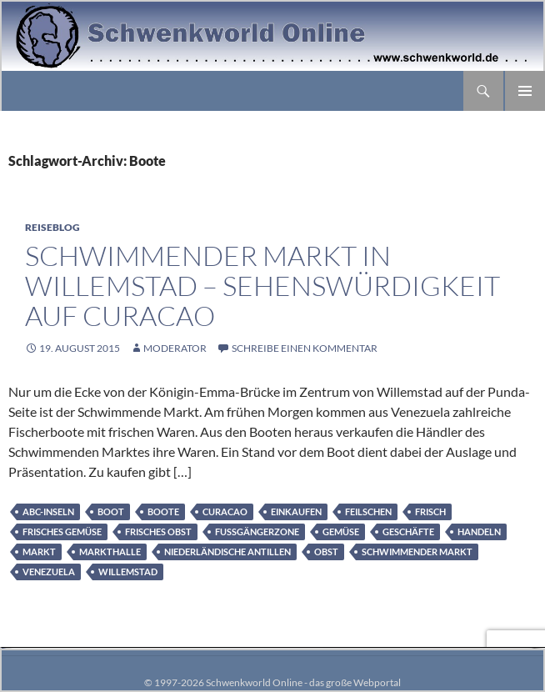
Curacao (225, 511)
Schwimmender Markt (417, 551)
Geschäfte (408, 531)
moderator (175, 348)
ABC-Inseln (48, 511)
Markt (39, 551)
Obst (326, 551)
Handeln (479, 531)
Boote (163, 511)
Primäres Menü (525, 91)
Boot (111, 511)
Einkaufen (296, 511)
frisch (430, 511)
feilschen (368, 511)
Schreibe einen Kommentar (305, 348)
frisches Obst (158, 531)
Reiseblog (52, 227)
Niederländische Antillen (227, 551)
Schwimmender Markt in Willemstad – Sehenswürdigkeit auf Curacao (262, 285)
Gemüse (340, 531)
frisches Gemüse (62, 531)
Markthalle (110, 551)
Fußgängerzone (257, 531)
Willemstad (128, 571)
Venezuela (48, 571)
